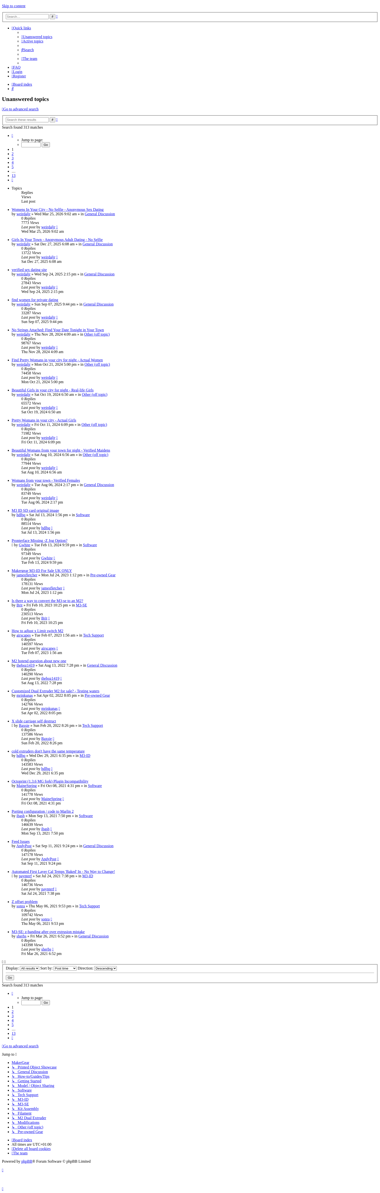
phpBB (26, 1161)
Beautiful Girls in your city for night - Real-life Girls (53, 390)
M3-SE (81, 605)
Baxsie (24, 725)
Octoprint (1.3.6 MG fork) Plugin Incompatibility (50, 781)
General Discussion (100, 214)
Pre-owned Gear (102, 575)
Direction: (97, 968)
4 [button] (13, 162)
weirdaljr (23, 214)
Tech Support (93, 635)
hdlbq (20, 515)
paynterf (25, 876)
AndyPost (24, 846)
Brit (19, 605)
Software (83, 515)
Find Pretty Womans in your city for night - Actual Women (57, 360)
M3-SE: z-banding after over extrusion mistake (48, 932)
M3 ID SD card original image (35, 510)
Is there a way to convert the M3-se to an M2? (47, 601)
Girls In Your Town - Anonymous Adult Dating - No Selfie (57, 240)
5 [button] (13, 167)
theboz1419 (25, 665)
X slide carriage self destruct (34, 721)
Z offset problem (25, 902)
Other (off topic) (97, 334)
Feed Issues (21, 841)
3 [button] (13, 158)
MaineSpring (26, 786)
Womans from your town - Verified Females (46, 480)
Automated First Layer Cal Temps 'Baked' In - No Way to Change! (63, 872)
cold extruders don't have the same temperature (48, 751)
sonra (20, 906)
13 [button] (14, 176)
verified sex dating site (29, 270)
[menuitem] (36, 37)
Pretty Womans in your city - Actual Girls (44, 420)
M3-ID (84, 756)
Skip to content (13, 6)
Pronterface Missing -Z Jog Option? (39, 541)
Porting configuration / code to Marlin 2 (43, 811)
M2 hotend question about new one (39, 661)
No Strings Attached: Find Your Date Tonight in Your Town (58, 330)
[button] (12, 135)
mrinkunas (24, 695)
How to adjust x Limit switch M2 (37, 631)
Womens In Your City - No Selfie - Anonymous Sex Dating (58, 209)
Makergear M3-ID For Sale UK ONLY (42, 571)
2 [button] (13, 154)
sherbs (21, 936)
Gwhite (24, 545)
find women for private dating (35, 300)
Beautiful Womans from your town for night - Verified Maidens (61, 450)
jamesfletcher (26, 575)
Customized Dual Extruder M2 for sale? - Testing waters (55, 691)
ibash (20, 816)
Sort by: (58, 968)
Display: (22, 968)
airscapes (23, 635)
